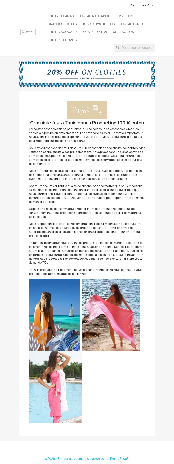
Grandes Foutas (62, 24)
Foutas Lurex (131, 24)
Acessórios (123, 32)
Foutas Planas (61, 16)
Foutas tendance (63, 40)
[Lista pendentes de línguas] (142, 5)
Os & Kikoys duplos (98, 24)
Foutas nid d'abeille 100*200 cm (105, 16)
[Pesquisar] (134, 48)
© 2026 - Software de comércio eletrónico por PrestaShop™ (87, 459)
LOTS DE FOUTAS (94, 32)
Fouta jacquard (62, 32)
